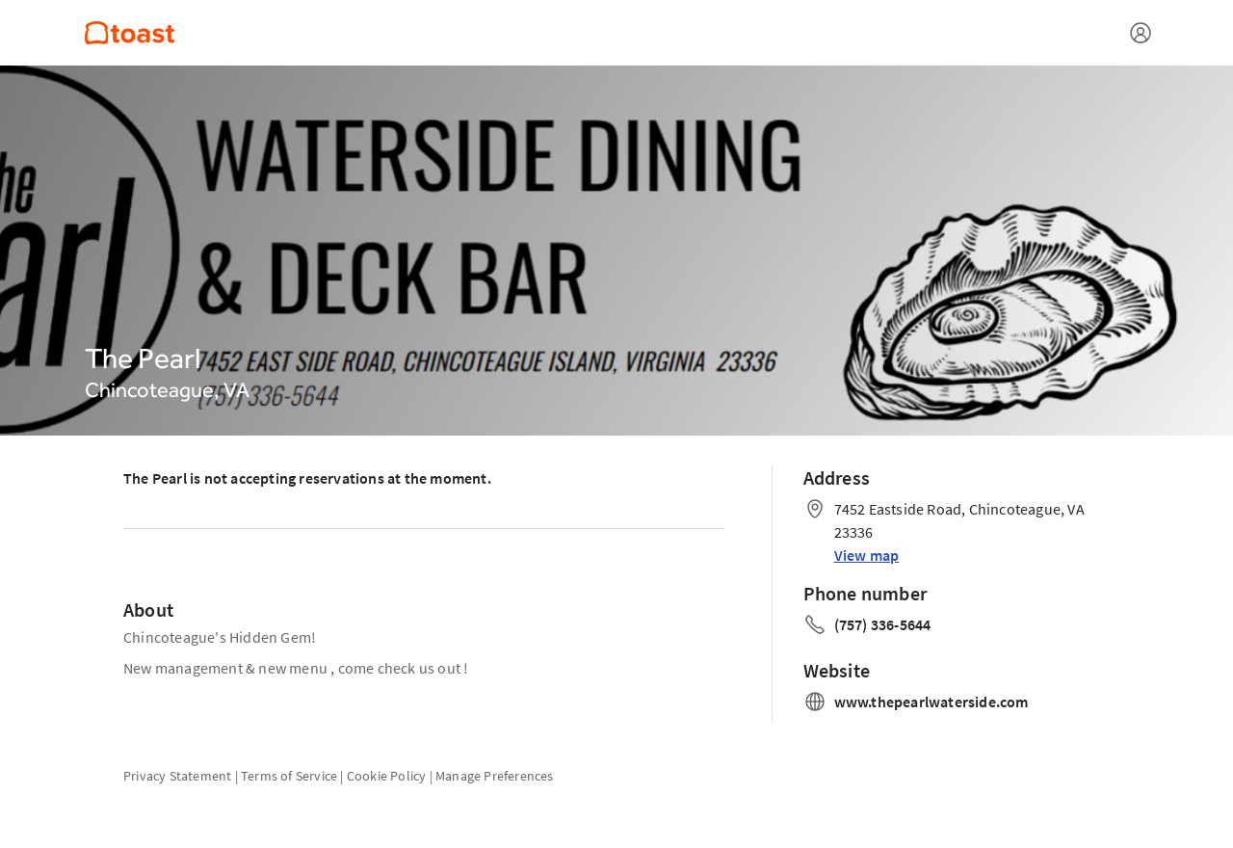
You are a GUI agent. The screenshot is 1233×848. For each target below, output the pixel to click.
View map (867, 555)
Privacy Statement (177, 775)
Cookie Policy (387, 775)
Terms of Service (289, 775)
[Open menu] (1140, 32)
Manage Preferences (494, 775)
